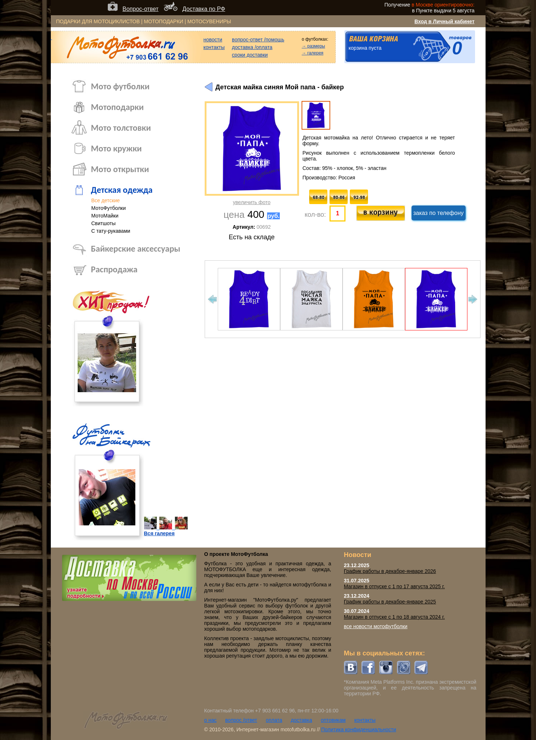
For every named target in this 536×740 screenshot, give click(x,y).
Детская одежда (122, 189)
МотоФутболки (108, 208)
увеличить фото (251, 202)
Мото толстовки (121, 127)
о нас (210, 720)
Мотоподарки (117, 107)
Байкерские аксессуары (135, 248)
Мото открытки (120, 169)
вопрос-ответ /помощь (258, 39)
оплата (274, 720)
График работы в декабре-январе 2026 (390, 571)
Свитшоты (103, 223)
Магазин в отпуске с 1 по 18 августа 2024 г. (394, 617)
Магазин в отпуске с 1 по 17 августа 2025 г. (394, 586)
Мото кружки (116, 148)
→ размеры (313, 46)
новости (213, 39)
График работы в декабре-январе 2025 (390, 602)
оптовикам (333, 720)
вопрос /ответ (241, 720)
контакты (214, 47)
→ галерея (312, 53)
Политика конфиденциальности (358, 729)
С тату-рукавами (110, 231)
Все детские (105, 200)
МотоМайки (105, 216)
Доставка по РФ (204, 9)
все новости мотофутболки (376, 626)
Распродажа (114, 269)
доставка (301, 720)
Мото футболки (120, 86)
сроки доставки (250, 55)
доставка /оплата (252, 47)
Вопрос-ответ (141, 9)
